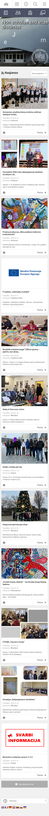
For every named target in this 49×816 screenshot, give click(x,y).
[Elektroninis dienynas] (6, 12)
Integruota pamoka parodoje (15, 524)
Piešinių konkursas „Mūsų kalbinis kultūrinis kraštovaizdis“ (22, 233)
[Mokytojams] (43, 12)
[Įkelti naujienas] (16, 4)
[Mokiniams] (31, 12)
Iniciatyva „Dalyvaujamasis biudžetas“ (19, 699)
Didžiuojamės (16, 590)
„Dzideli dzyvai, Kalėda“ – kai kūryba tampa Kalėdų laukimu (24, 583)
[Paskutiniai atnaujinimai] (26, 4)
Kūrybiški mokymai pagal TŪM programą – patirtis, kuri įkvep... (21, 350)
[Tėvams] (18, 12)
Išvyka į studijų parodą (12, 467)
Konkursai (14, 120)
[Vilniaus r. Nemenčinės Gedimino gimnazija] (6, 4)
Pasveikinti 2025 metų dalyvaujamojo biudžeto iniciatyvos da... (23, 173)
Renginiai (14, 180)
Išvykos (13, 473)
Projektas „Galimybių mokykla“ (16, 292)
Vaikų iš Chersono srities (13, 409)
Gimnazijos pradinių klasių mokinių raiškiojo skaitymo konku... (22, 113)
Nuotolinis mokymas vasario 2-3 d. (18, 757)
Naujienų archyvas (26, 784)
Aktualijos (14, 415)
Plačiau (40, 133)
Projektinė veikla (16, 298)
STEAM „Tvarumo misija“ (14, 642)
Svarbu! (13, 763)
